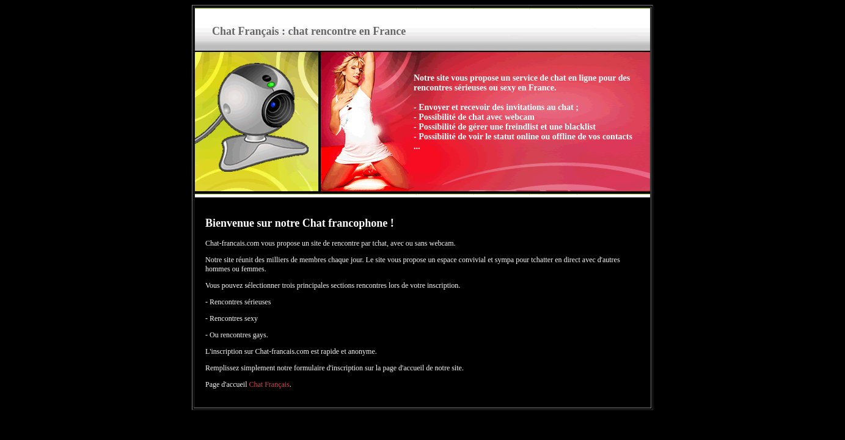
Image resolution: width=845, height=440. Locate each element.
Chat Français (269, 384)
